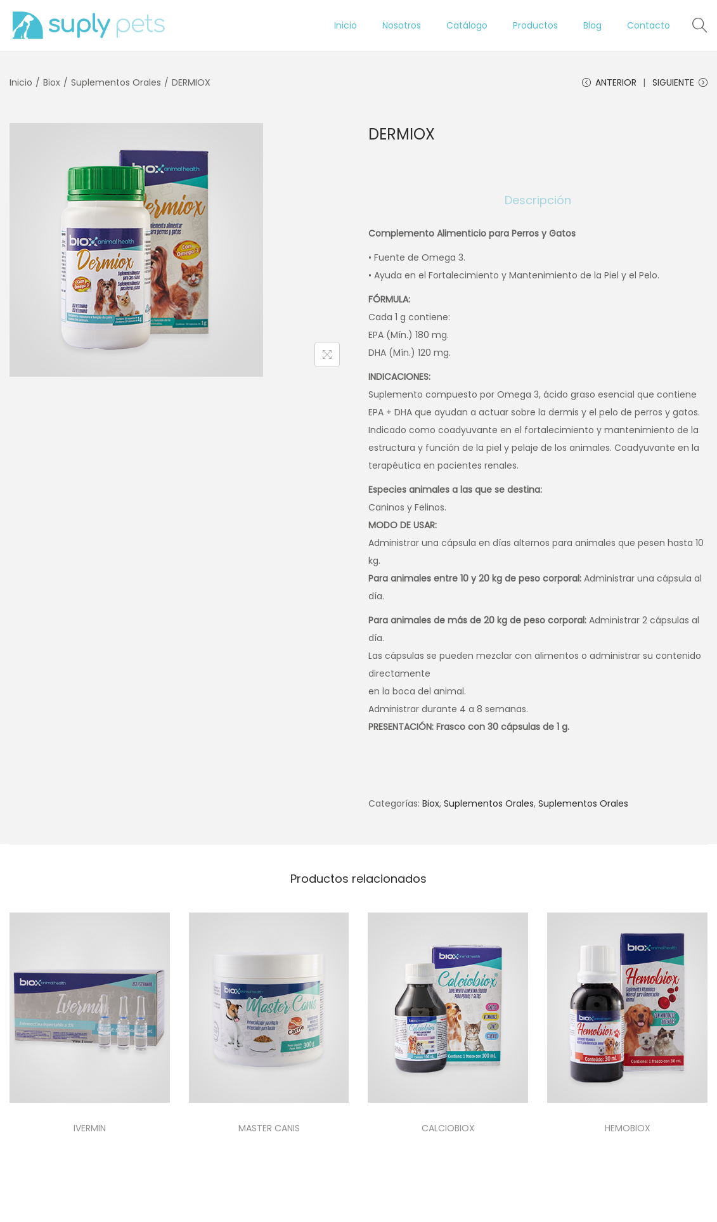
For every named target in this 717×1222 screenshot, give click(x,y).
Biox (51, 82)
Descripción (538, 200)
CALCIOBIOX (448, 1128)
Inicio (21, 82)
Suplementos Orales (116, 82)
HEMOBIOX (627, 1128)
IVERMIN (90, 1128)
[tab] (538, 200)
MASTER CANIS (269, 1128)
